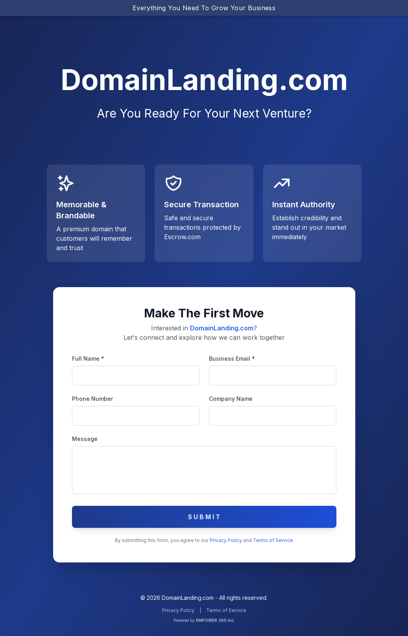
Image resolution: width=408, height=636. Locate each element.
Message (85, 438)
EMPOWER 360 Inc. (215, 620)
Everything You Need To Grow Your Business (204, 8)
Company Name (231, 398)
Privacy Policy (226, 540)
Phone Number (92, 398)
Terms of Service (273, 540)
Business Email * (232, 358)
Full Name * (88, 358)
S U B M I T (204, 517)
